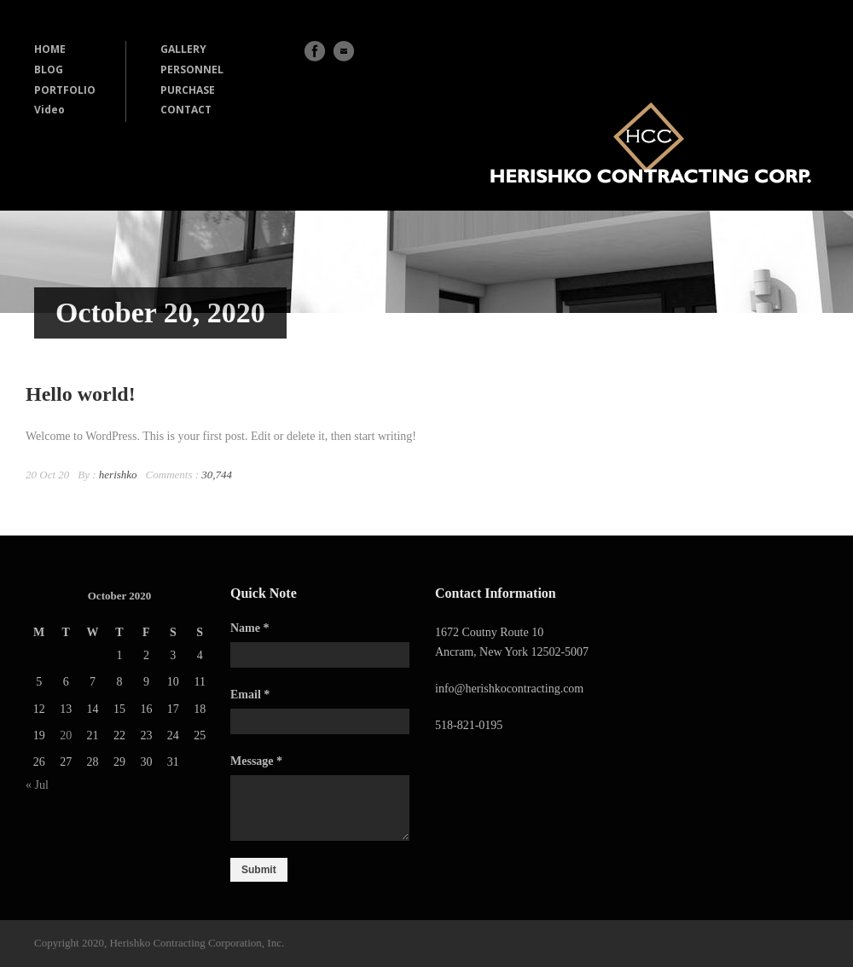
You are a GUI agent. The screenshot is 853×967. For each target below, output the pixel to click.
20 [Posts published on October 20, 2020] (66, 735)
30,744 (216, 474)
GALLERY (183, 49)
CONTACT (186, 109)
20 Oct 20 (47, 474)
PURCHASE (187, 90)
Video (49, 109)
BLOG (48, 69)
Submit (258, 870)
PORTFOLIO (65, 90)
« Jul (37, 785)
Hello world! (81, 394)
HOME (50, 49)
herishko (118, 474)
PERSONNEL (191, 69)
